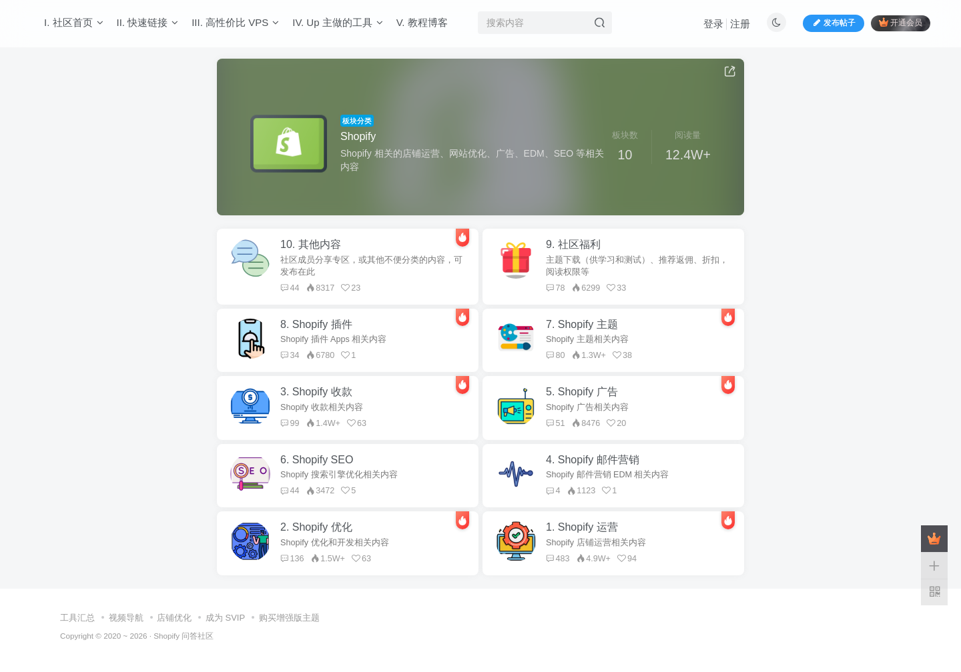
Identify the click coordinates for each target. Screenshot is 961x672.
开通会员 (900, 22)
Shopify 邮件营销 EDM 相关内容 (607, 474)
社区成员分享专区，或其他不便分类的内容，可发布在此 (371, 266)
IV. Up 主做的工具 (337, 22)
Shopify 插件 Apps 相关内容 (333, 339)
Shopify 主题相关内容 (587, 339)
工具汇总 (77, 618)
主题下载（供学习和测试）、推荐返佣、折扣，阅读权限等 (637, 266)
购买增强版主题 (289, 618)
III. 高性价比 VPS (235, 22)
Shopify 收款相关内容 (321, 407)
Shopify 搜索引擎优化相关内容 (339, 474)
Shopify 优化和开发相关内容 (334, 542)
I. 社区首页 (73, 22)
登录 (713, 23)
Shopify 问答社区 (183, 635)
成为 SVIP (225, 618)
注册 (740, 23)
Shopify (358, 136)
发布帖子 (834, 22)
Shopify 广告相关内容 (587, 407)
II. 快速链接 (148, 22)
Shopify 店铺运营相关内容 (596, 542)
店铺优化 (174, 618)
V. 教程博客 (422, 22)
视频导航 (126, 618)
